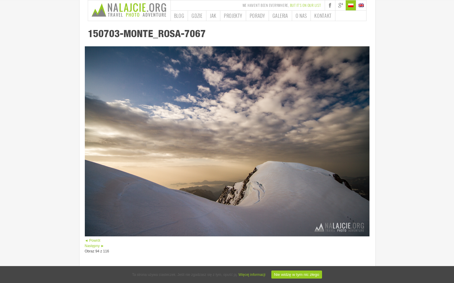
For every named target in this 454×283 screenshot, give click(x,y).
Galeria (280, 15)
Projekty (233, 15)
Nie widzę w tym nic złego (296, 274)
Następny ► (94, 246)
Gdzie (197, 15)
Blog (179, 15)
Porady (257, 15)
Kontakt (323, 15)
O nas (301, 15)
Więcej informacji (251, 275)
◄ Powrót (93, 240)
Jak (213, 15)
